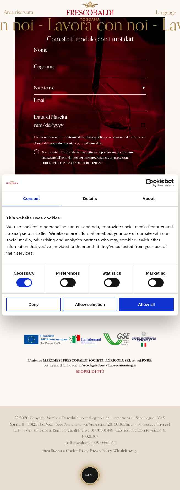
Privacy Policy (95, 137)
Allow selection (90, 304)
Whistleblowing (125, 451)
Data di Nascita (50, 117)
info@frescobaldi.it (78, 443)
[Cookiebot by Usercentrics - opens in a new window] (150, 183)
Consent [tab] (31, 198)
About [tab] (149, 198)
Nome (40, 50)
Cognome (44, 66)
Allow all (146, 304)
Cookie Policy (77, 451)
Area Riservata (54, 451)
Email (40, 100)
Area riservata (18, 12)
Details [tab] (90, 198)
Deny (33, 304)
